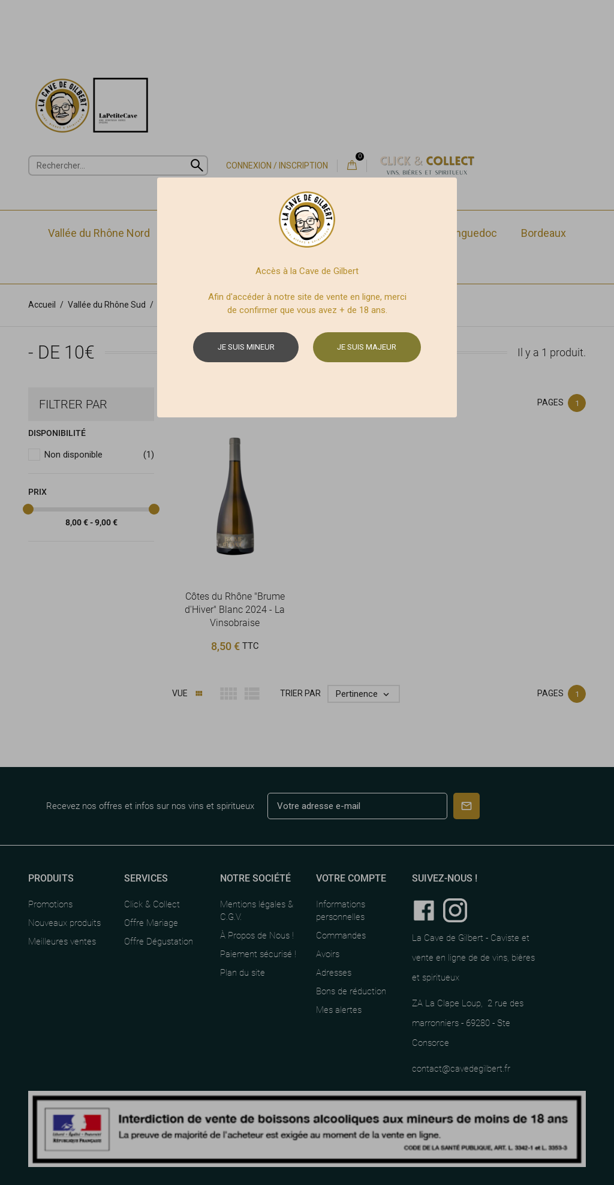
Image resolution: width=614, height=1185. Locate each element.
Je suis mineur (246, 346)
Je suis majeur (366, 346)
